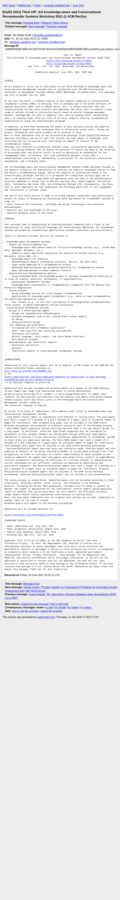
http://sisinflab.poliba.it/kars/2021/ (69, 63)
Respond (47, 22)
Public (37, 5)
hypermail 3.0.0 (46, 617)
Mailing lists (24, 5)
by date (49, 607)
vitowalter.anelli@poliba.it (47, 35)
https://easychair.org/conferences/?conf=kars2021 (34, 515)
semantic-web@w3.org (57, 5)
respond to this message (34, 604)
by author (86, 607)
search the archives (51, 611)
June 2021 (78, 5)
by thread (60, 607)
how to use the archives (25, 611)
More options (61, 22)
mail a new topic (59, 604)
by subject (73, 607)
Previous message (57, 26)
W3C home (9, 5)
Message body (31, 22)
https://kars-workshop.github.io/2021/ (69, 60)
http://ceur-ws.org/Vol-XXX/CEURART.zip (27, 371)
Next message (37, 26)
